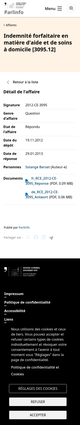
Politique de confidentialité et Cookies (35, 370)
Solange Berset (37, 167)
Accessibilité (14, 311)
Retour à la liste (22, 82)
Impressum (13, 294)
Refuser (38, 401)
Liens (8, 319)
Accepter (38, 415)
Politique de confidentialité (27, 302)
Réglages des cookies (38, 388)
